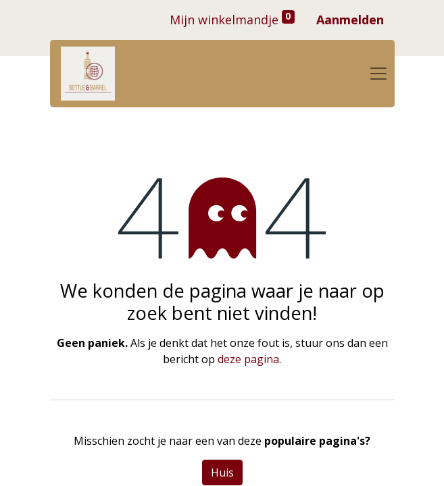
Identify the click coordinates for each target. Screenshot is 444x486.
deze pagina (248, 359)
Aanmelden (350, 19)
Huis (222, 472)
